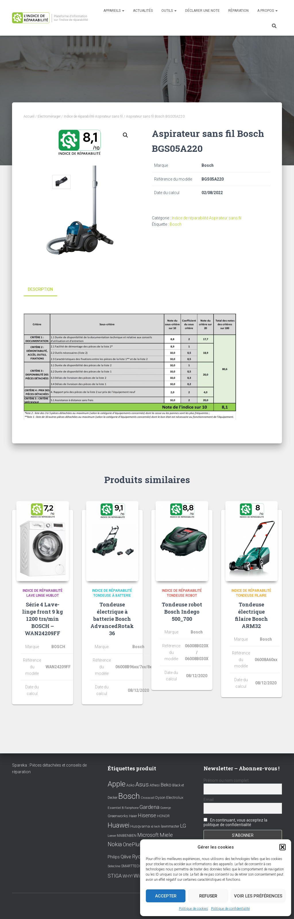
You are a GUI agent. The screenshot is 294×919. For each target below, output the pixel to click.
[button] (282, 847)
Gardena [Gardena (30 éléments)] (149, 807)
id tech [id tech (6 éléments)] (155, 826)
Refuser (208, 896)
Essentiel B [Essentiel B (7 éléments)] (116, 808)
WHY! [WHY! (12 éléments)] (128, 876)
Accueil (29, 116)
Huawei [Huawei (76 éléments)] (118, 825)
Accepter (166, 896)
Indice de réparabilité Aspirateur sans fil (93, 116)
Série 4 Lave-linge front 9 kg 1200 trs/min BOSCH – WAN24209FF (42, 619)
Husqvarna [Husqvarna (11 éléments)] (140, 826)
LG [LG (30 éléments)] (183, 826)
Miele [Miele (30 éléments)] (166, 835)
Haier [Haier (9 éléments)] (133, 816)
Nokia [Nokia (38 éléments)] (115, 843)
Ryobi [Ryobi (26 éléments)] (138, 856)
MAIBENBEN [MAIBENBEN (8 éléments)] (126, 836)
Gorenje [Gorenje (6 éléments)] (165, 808)
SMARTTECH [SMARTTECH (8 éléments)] (131, 866)
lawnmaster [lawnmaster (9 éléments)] (170, 826)
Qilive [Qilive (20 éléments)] (126, 856)
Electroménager (49, 116)
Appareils (113, 11)
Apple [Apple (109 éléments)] (116, 783)
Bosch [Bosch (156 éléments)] (129, 796)
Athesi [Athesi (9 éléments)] (155, 785)
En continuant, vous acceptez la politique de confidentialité (235, 822)
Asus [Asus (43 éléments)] (142, 784)
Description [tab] (40, 289)
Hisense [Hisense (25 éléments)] (147, 815)
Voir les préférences (258, 896)
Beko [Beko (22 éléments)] (165, 784)
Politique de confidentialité (230, 909)
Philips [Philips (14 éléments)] (114, 856)
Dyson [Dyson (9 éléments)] (160, 797)
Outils (169, 11)
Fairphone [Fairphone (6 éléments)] (132, 808)
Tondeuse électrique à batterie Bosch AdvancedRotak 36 (112, 619)
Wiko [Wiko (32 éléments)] (140, 875)
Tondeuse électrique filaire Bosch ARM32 (251, 615)
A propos (267, 11)
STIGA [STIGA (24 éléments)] (115, 876)
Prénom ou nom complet (226, 780)
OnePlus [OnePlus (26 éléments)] (132, 844)
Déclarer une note (202, 11)
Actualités (143, 11)
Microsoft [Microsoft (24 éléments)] (148, 835)
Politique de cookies (193, 909)
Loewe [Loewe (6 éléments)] (112, 836)
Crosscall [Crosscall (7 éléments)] (147, 798)
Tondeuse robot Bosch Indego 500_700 (182, 611)
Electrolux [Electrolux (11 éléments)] (174, 797)
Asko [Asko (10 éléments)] (130, 785)
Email (209, 799)
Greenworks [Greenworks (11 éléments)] (118, 815)
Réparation (238, 11)
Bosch (176, 224)
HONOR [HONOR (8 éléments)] (163, 816)
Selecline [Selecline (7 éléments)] (114, 866)
